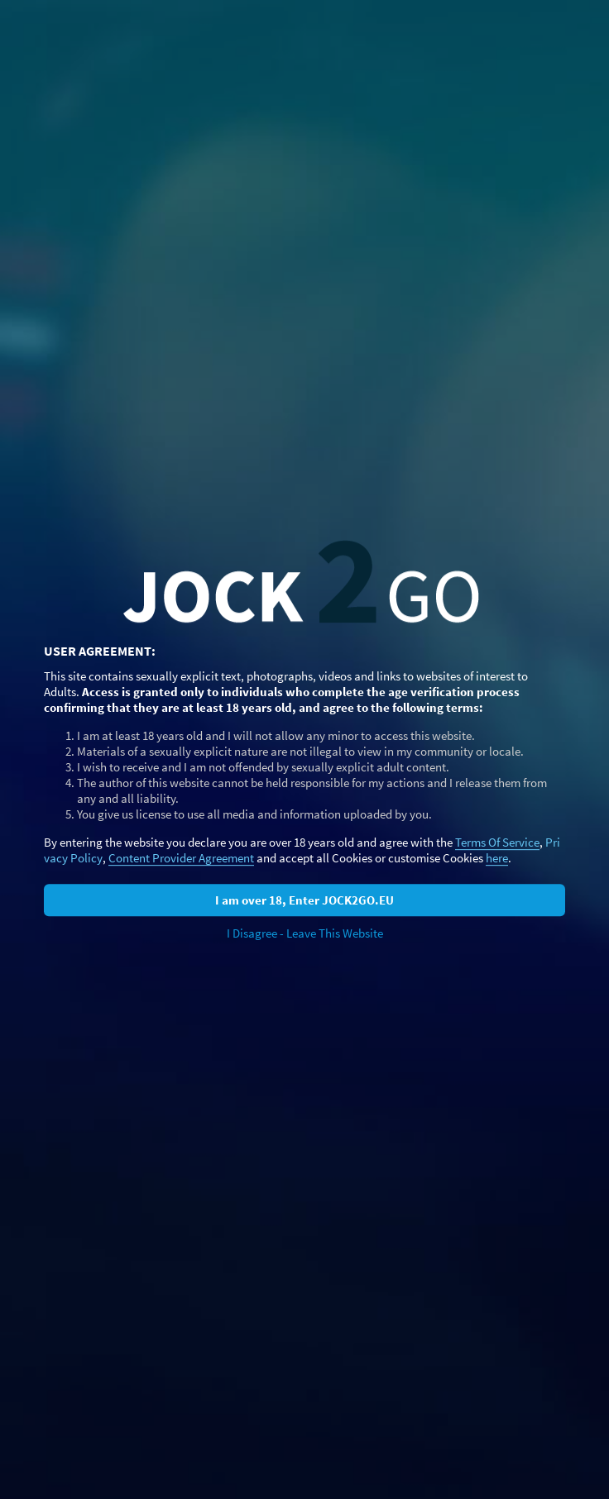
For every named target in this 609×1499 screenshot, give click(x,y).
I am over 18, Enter (304, 900)
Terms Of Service (497, 842)
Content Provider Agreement (181, 858)
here (497, 858)
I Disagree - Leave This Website (305, 933)
